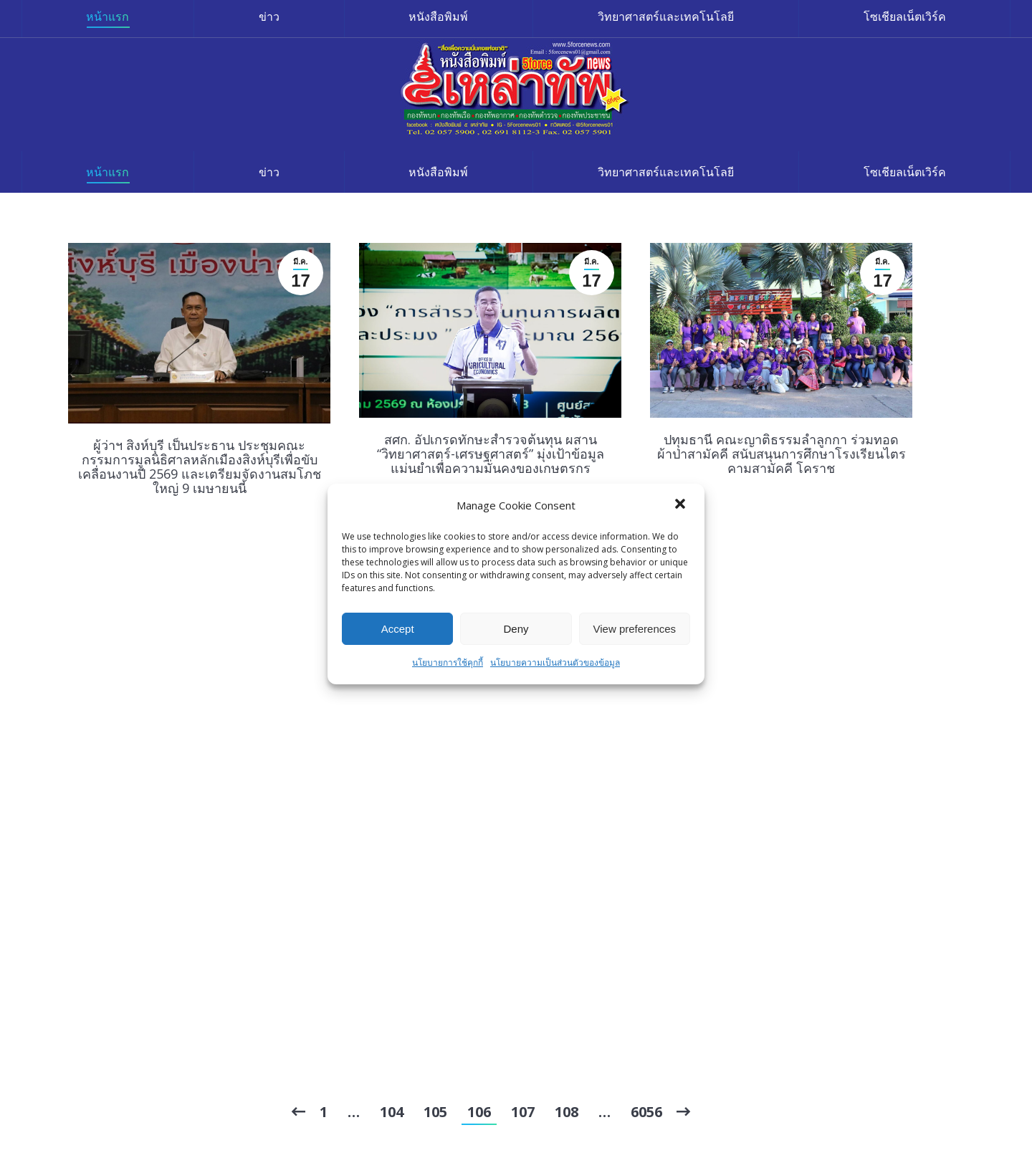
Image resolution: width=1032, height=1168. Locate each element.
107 (523, 1111)
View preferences (635, 629)
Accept (397, 629)
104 (391, 1111)
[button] (681, 505)
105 (435, 1111)
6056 (646, 1111)
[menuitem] (108, 172)
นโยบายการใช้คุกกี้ (447, 662)
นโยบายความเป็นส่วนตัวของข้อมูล (555, 662)
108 (566, 1111)
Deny (515, 629)
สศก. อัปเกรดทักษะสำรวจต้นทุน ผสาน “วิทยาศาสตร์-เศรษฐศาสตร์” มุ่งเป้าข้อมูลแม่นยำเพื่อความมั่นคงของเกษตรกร (490, 454)
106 (479, 1111)
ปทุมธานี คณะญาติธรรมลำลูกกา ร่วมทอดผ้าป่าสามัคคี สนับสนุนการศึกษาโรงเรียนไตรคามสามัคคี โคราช (781, 454)
